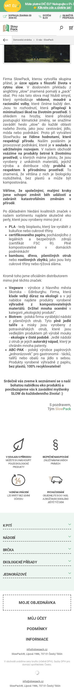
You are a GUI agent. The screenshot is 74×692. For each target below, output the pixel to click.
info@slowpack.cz (37, 649)
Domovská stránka (22, 40)
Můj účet (37, 618)
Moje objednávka (37, 602)
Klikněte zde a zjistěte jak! (54, 7)
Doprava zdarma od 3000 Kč (20, 16)
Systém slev (47, 16)
